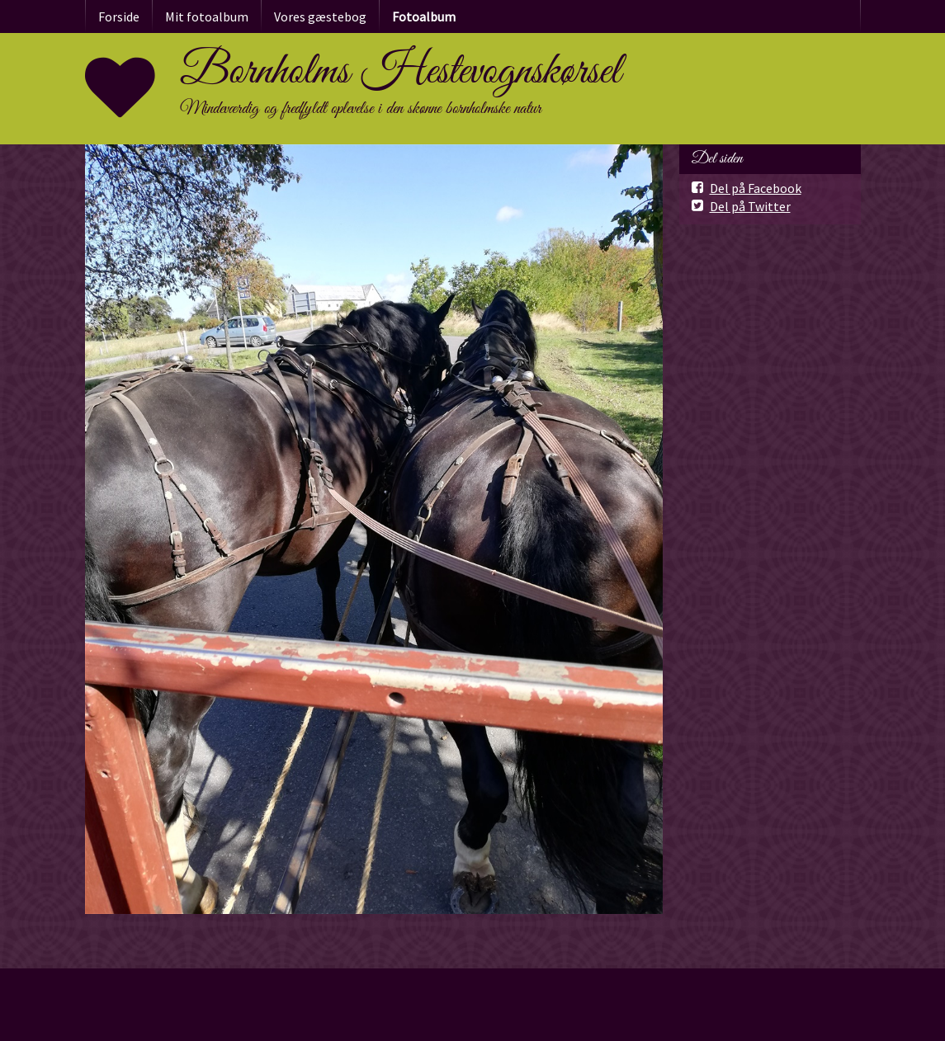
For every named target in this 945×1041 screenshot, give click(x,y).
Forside (118, 16)
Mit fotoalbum (206, 16)
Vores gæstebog (320, 16)
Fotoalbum (424, 16)
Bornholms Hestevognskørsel (400, 72)
